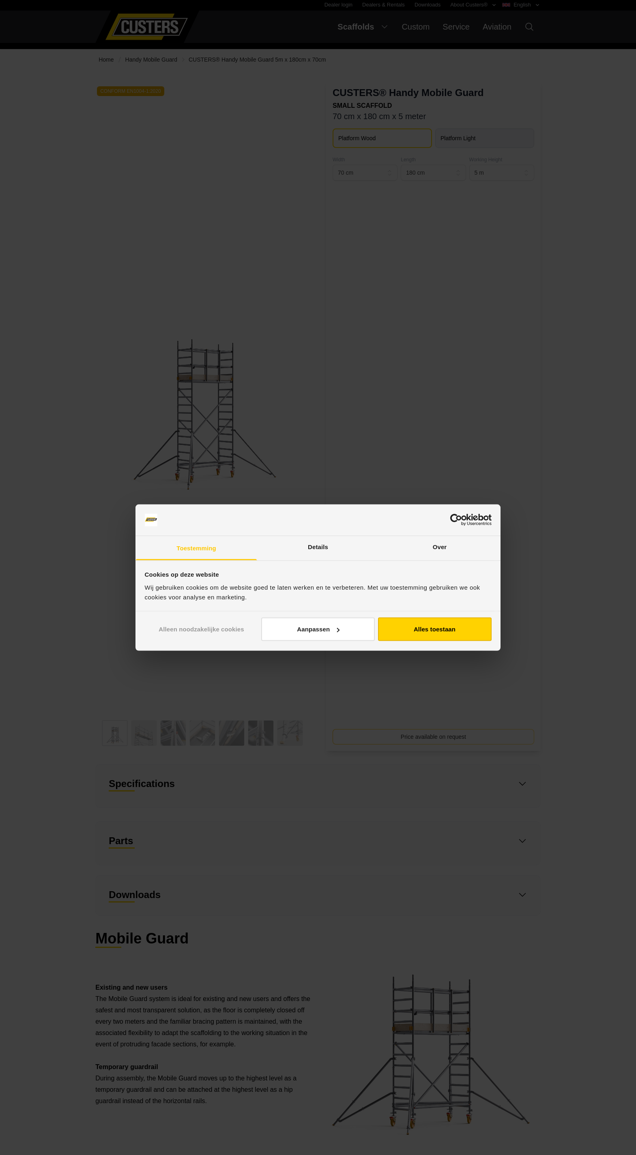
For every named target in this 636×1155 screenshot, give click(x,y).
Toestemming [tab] (196, 547)
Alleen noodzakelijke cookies (201, 629)
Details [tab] (318, 546)
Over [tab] (440, 546)
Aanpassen (318, 629)
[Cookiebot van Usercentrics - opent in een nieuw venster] (456, 520)
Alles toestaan (435, 629)
